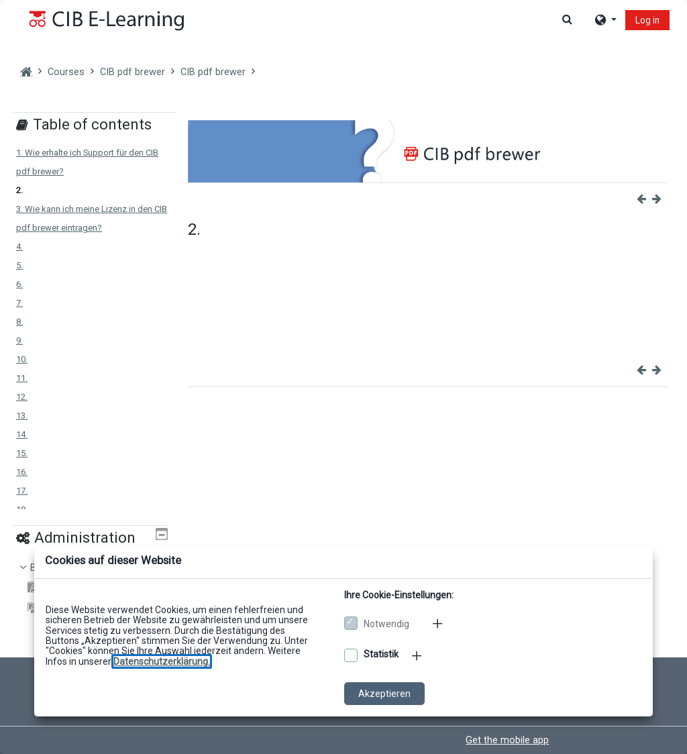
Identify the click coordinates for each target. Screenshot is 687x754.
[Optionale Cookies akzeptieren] (351, 655)
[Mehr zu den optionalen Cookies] (418, 655)
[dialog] (343, 377)
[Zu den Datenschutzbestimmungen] (161, 661)
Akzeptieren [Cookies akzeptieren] (384, 693)
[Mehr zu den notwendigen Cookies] (439, 623)
